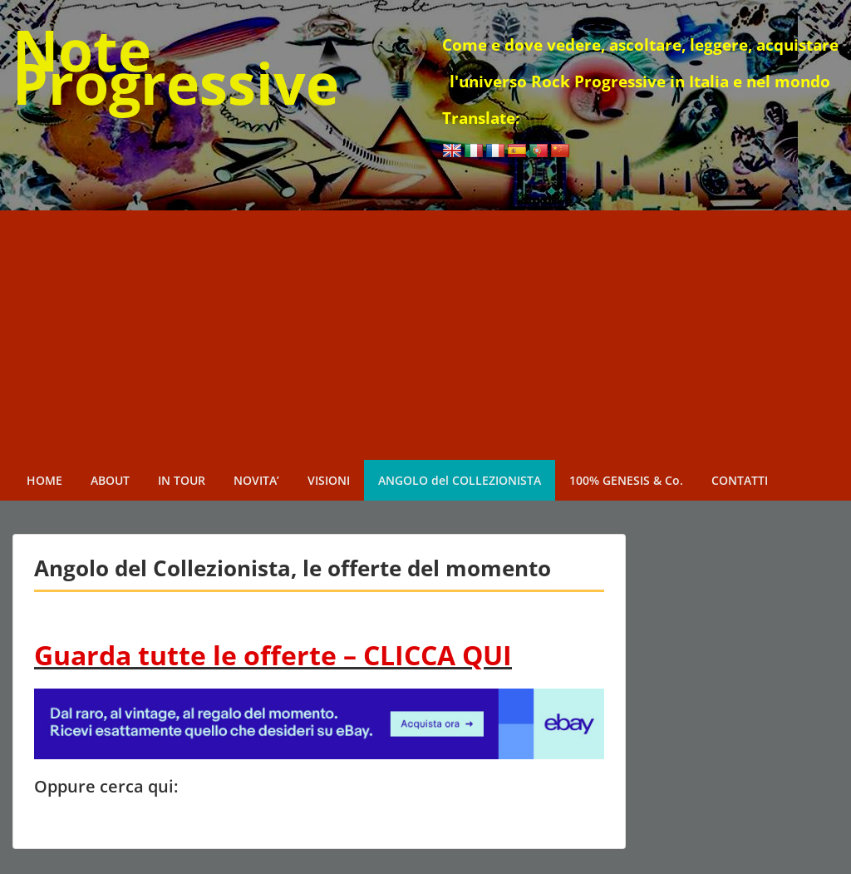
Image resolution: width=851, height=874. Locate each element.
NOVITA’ (256, 480)
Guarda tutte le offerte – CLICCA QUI (273, 655)
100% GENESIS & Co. (626, 480)
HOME (44, 480)
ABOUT (110, 480)
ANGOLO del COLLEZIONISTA (459, 480)
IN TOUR (181, 480)
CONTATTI (739, 480)
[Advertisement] (425, 335)
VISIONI (328, 480)
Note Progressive (175, 66)
